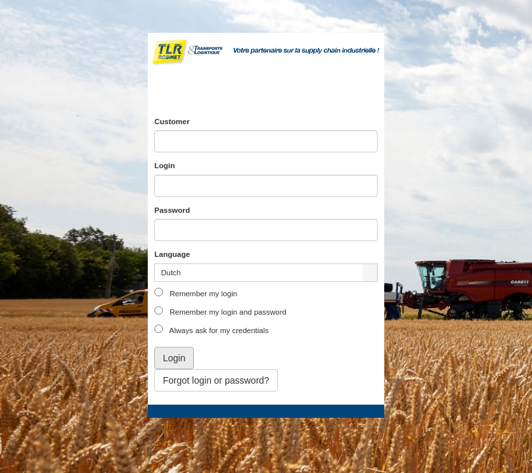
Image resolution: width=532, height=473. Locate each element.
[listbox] (266, 272)
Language (172, 254)
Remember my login (202, 294)
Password (172, 210)
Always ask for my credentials (218, 330)
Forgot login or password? (216, 380)
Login (164, 165)
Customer (172, 121)
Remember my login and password (226, 312)
